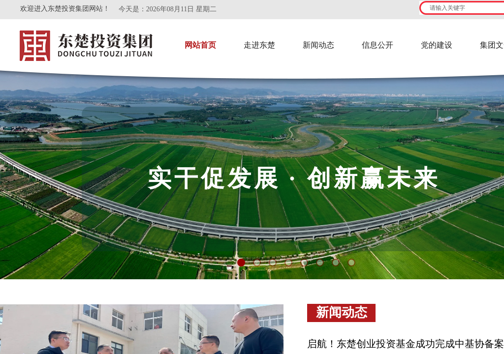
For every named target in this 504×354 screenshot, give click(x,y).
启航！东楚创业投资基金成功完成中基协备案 (405, 343)
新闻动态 (318, 45)
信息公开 (377, 45)
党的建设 (436, 45)
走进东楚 (259, 45)
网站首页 (200, 45)
